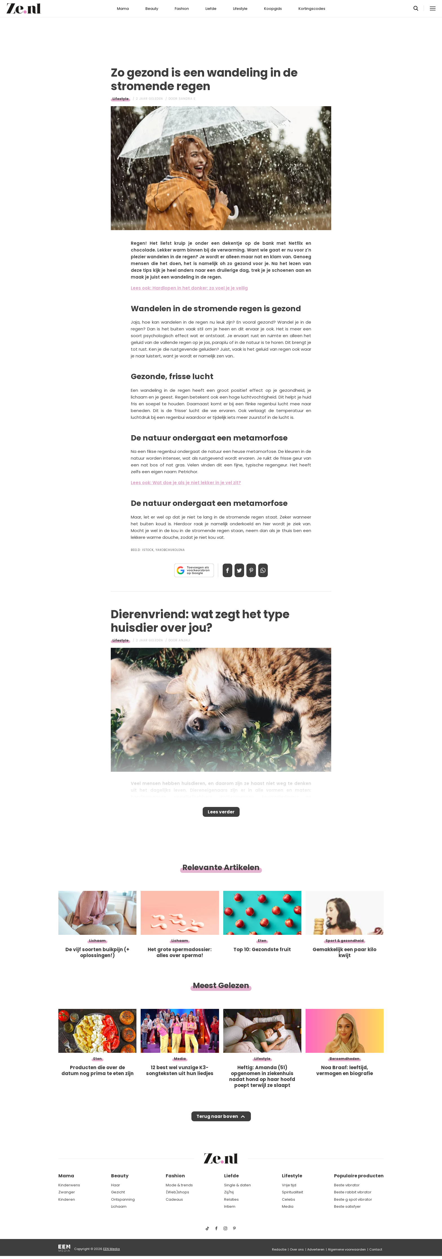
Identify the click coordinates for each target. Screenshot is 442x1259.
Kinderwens (69, 1185)
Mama (123, 8)
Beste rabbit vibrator (353, 1192)
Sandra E (187, 99)
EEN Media (111, 1249)
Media (287, 1206)
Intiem (229, 1206)
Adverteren (315, 1249)
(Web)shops (177, 1192)
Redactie (279, 1249)
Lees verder (221, 813)
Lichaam (119, 1206)
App (269, 570)
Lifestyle (240, 8)
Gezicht (118, 1192)
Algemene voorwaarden (347, 1249)
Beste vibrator (347, 1185)
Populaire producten (359, 1176)
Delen (221, 570)
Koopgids (273, 8)
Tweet (237, 570)
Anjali (184, 640)
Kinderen (66, 1199)
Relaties (231, 1199)
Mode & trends (179, 1185)
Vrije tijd (289, 1185)
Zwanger (66, 1192)
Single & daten (237, 1185)
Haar (115, 1185)
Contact (375, 1249)
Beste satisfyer (347, 1206)
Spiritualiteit (292, 1192)
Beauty (151, 8)
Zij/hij (229, 1192)
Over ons (297, 1249)
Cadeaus (174, 1199)
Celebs (288, 1199)
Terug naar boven (217, 1121)
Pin (253, 570)
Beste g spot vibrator (353, 1199)
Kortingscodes (312, 8)
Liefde (210, 8)
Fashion (182, 8)
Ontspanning (123, 1199)
